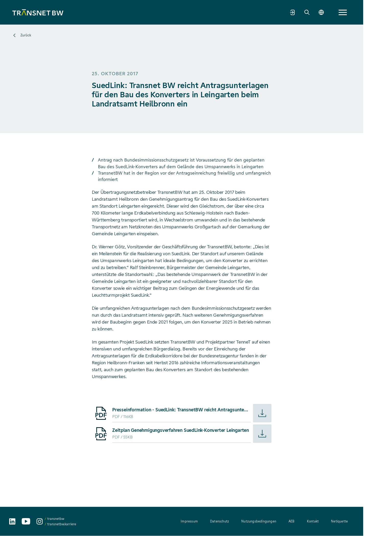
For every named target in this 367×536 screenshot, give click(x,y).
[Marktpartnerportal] (317, 12)
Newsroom (289, 12)
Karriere (264, 12)
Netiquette (339, 521)
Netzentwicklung (133, 12)
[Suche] (332, 12)
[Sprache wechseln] (346, 12)
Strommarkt (168, 12)
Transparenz (198, 12)
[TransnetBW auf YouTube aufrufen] (25, 521)
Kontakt (313, 521)
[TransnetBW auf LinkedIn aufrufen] (12, 521)
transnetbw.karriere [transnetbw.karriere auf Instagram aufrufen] (61, 524)
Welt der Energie (232, 12)
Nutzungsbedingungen (258, 521)
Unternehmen (97, 12)
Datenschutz (219, 521)
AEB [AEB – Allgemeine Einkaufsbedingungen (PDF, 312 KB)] (292, 521)
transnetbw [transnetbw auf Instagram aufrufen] (55, 518)
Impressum (189, 521)
